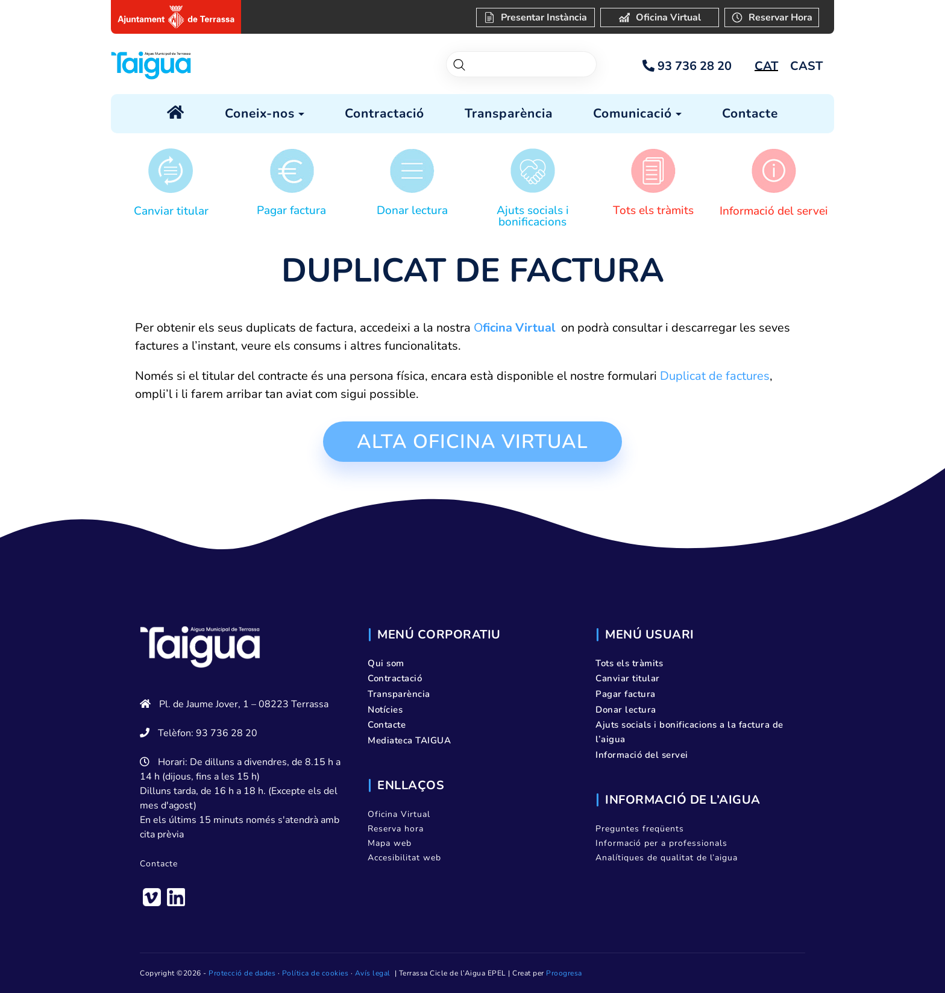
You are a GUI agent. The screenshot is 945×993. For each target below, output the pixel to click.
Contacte (159, 863)
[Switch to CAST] (806, 66)
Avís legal (373, 973)
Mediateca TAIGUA (409, 740)
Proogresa (564, 973)
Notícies (385, 710)
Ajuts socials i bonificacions (533, 216)
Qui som (386, 663)
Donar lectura (412, 210)
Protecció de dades (242, 973)
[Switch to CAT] (766, 66)
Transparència (399, 694)
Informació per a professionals (661, 843)
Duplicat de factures (715, 376)
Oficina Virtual (399, 814)
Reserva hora (396, 828)
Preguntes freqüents (639, 828)
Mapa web (390, 843)
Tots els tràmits (653, 210)
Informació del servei (774, 211)
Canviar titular (171, 211)
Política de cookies (315, 973)
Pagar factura (291, 210)
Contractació (395, 678)
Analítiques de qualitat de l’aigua (666, 857)
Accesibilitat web (404, 857)
